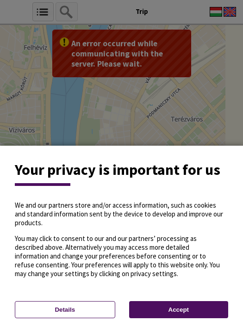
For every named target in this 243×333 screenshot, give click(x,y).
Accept (178, 309)
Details (65, 309)
